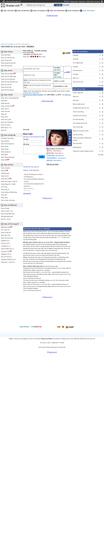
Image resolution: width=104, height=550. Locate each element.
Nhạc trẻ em (4, 146)
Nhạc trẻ (3, 170)
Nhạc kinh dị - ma (6, 127)
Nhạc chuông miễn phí (13, 1)
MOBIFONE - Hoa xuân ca (55, 153)
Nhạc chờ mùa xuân (7, 238)
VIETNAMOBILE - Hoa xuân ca (56, 158)
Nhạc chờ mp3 (8, 165)
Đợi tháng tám (77, 147)
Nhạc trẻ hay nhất (6, 60)
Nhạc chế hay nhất (6, 65)
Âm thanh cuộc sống (7, 138)
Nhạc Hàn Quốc (6, 55)
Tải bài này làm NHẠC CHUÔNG (33, 95)
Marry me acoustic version (81, 131)
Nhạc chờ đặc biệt (9, 135)
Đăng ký (67, 1)
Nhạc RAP (4, 100)
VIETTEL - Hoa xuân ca (54, 151)
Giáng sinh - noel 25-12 (8, 262)
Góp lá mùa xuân (78, 82)
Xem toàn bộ (27, 193)
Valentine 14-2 (5, 240)
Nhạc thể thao (5, 141)
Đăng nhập (74, 1)
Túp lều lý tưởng (78, 134)
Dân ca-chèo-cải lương (8, 200)
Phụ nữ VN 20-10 (6, 257)
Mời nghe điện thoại (7, 216)
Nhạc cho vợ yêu (6, 119)
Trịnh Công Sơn (34, 170)
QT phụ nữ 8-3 (5, 243)
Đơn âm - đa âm (6, 219)
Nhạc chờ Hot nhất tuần (8, 79)
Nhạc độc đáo (5, 103)
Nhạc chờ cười (5, 111)
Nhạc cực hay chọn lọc (8, 57)
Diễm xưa (76, 78)
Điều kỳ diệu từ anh (79, 104)
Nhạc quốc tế (5, 189)
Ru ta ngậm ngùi (78, 63)
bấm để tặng (58, 77)
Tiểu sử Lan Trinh (52, 164)
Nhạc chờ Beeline (73, 10)
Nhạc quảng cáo (6, 152)
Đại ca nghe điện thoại (7, 213)
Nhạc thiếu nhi (5, 179)
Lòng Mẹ (75, 55)
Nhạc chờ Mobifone (24, 10)
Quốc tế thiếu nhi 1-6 (7, 248)
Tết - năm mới (5, 230)
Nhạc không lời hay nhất (8, 63)
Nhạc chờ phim (5, 168)
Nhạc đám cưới (5, 235)
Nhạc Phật (4, 160)
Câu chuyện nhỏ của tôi (80, 123)
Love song (4, 187)
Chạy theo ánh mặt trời (79, 115)
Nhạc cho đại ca (6, 125)
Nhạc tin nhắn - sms (7, 211)
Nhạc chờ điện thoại (10, 205)
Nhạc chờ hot (8, 70)
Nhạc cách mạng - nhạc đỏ (9, 181)
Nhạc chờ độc (8, 95)
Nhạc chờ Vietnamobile (57, 10)
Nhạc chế (4, 114)
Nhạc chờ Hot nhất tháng (8, 76)
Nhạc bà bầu (5, 149)
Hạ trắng (75, 59)
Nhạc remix (4, 117)
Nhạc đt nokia (5, 208)
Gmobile (10, 44)
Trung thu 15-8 (5, 251)
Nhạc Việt (4, 195)
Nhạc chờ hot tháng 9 (7, 74)
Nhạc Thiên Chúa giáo (7, 157)
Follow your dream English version (83, 151)
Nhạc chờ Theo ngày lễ (11, 224)
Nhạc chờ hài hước (6, 106)
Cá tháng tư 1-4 (5, 246)
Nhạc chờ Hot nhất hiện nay (9, 82)
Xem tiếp (100, 85)
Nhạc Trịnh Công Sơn (7, 144)
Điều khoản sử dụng (93, 1)
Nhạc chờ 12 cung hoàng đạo (10, 98)
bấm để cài (57, 70)
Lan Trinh (17, 44)
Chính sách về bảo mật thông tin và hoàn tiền (52, 347)
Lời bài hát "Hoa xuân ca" (31, 167)
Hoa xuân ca (25, 44)
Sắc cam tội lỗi (77, 143)
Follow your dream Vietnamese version (82, 139)
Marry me (76, 96)
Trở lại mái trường (78, 112)
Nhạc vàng (4, 197)
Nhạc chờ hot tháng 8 (7, 90)
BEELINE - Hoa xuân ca (54, 160)
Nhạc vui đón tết (6, 232)
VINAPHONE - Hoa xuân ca (55, 155)
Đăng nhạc (82, 1)
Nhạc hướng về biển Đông (9, 192)
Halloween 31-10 (6, 254)
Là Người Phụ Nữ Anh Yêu (81, 108)
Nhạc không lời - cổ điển (8, 184)
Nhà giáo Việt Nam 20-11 (8, 259)
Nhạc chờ (4, 44)
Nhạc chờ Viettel (9, 10)
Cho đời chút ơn (77, 70)
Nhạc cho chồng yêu (7, 122)
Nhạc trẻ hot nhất (6, 87)
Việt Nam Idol (5, 173)
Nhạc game (4, 154)
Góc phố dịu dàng (78, 119)
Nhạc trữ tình (5, 176)
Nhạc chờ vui (5, 109)
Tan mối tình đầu (78, 127)
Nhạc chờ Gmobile (89, 10)
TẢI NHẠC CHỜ (12, 6)
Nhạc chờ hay (8, 51)
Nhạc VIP (4, 130)
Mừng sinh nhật (5, 227)
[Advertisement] (87, 190)
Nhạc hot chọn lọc (6, 84)
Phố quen (76, 100)
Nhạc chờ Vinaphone (39, 10)
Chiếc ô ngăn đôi (78, 92)
